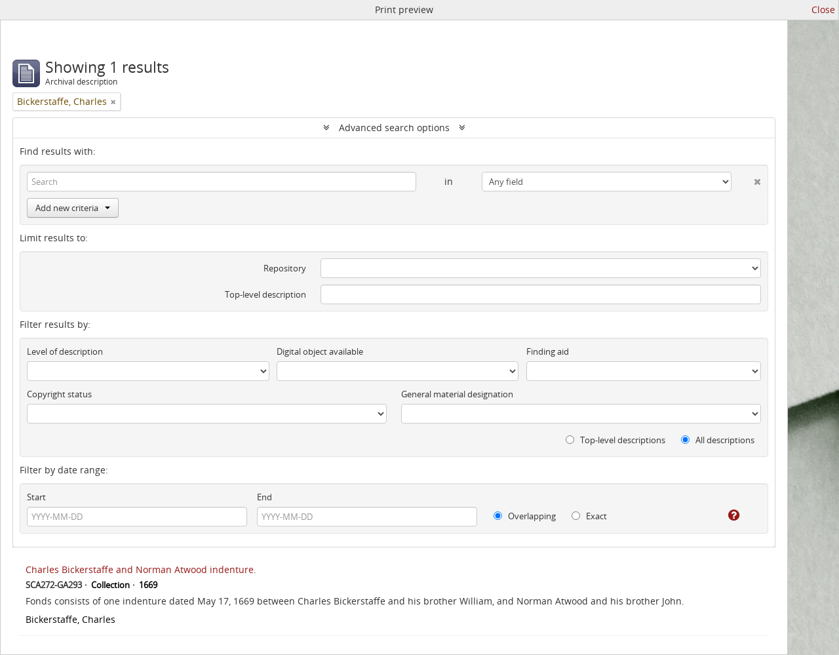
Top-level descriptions (615, 440)
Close (823, 9)
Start (36, 497)
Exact (589, 516)
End (264, 497)
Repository (284, 268)
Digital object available (320, 351)
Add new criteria (72, 208)
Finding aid (547, 351)
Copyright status (59, 394)
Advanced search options (394, 127)
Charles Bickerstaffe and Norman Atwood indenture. (141, 569)
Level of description (65, 351)
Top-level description (265, 294)
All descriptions (717, 440)
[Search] (221, 181)
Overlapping (525, 516)
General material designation (457, 394)
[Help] (724, 515)
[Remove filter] (113, 101)
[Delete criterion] (746, 179)
